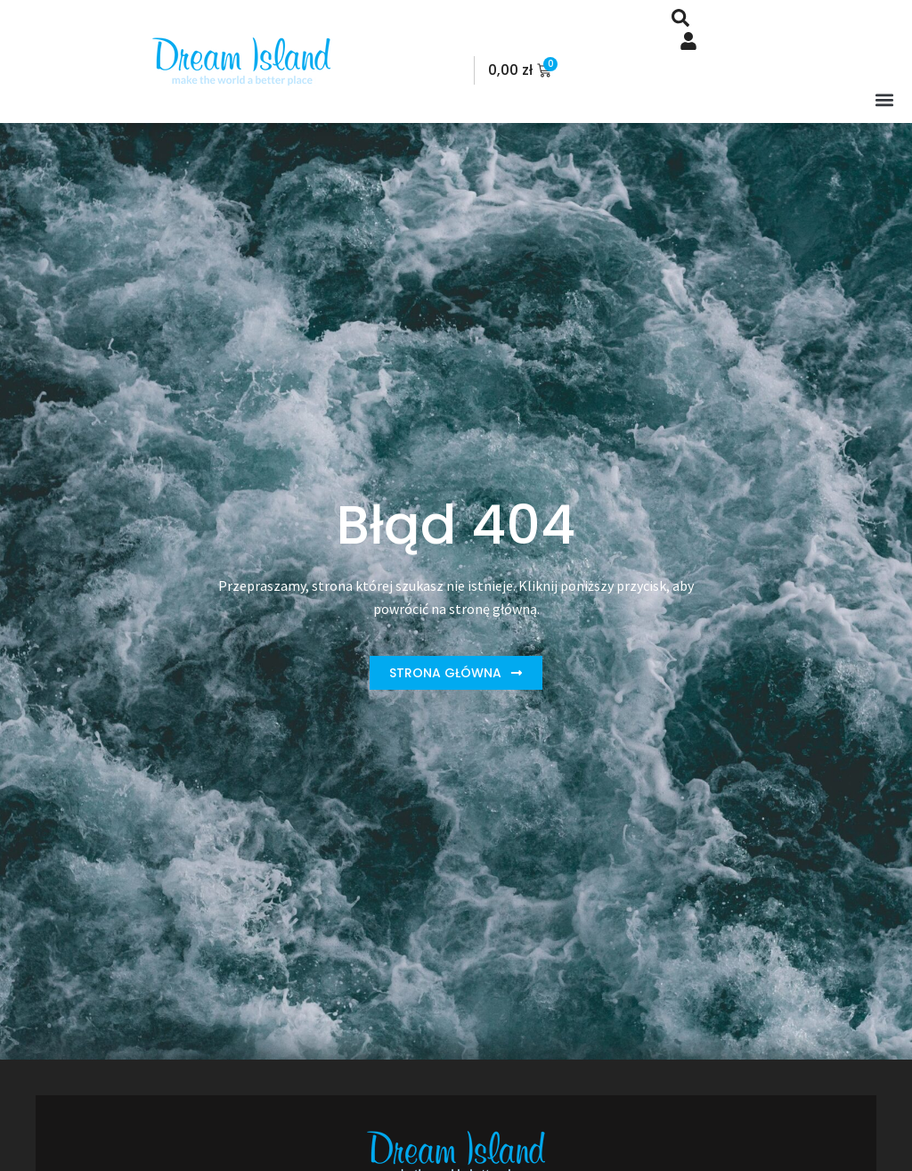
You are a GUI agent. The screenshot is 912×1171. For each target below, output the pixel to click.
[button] (884, 99)
